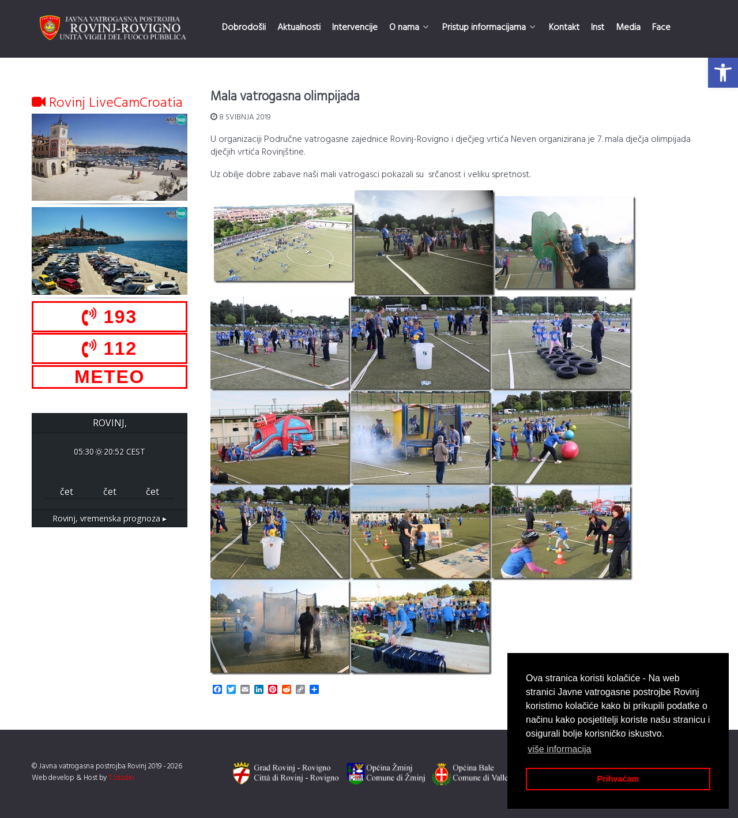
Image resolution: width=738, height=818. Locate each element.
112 (109, 348)
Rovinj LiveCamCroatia (107, 103)
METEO (109, 376)
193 (109, 316)
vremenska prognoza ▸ (109, 518)
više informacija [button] (559, 749)
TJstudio (121, 778)
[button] (723, 73)
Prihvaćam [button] (618, 778)
